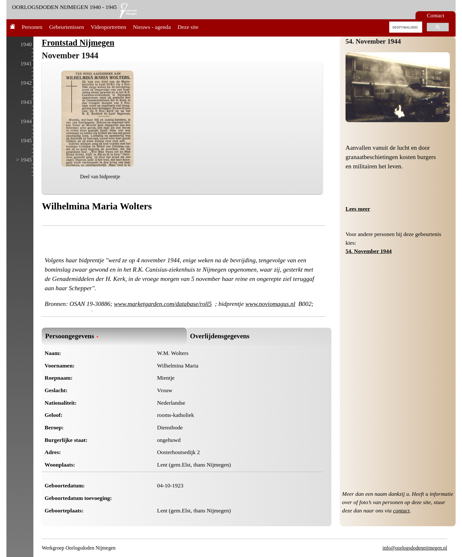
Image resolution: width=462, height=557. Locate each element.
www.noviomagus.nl (270, 303)
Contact (435, 15)
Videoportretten (108, 27)
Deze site (188, 27)
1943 (26, 102)
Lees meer (358, 209)
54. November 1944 (373, 41)
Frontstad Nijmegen (78, 42)
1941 (26, 63)
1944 (26, 121)
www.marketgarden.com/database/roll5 (163, 303)
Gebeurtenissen (66, 27)
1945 (26, 140)
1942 (26, 83)
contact (401, 510)
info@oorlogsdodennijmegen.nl (414, 548)
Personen (32, 27)
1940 (26, 44)
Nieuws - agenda (152, 27)
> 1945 (24, 159)
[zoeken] (405, 27)
